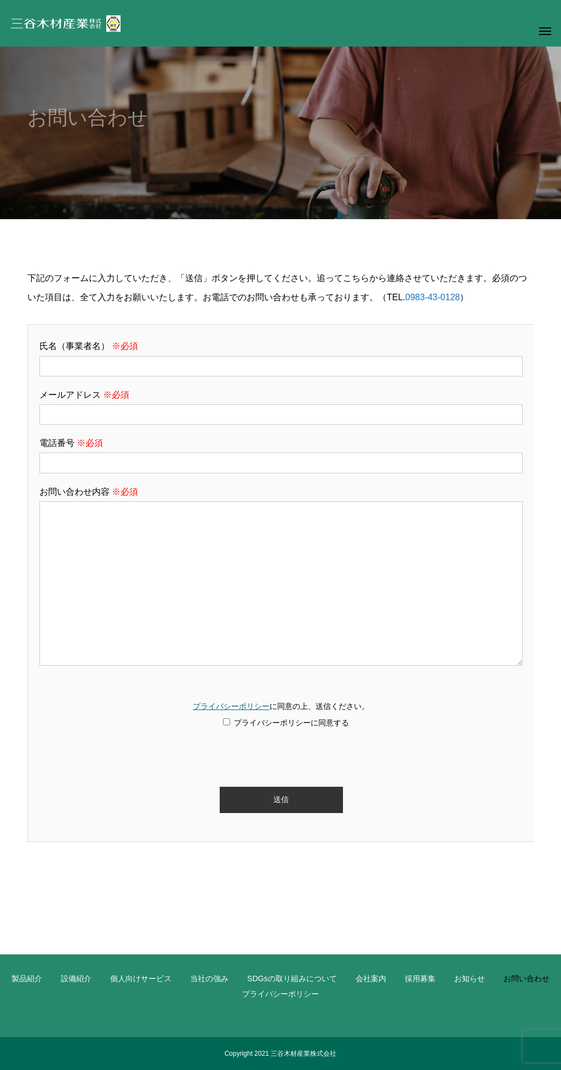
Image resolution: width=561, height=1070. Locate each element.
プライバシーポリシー (231, 706)
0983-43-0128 (432, 297)
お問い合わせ (526, 978)
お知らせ (469, 978)
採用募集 (420, 978)
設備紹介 (76, 978)
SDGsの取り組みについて (291, 978)
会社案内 (371, 978)
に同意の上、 (281, 715)
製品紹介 (27, 978)
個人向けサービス (140, 978)
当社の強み (209, 978)
